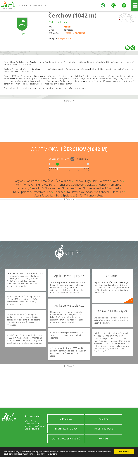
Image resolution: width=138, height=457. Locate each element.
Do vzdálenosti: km (59, 158)
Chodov (78, 181)
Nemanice (115, 184)
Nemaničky (22, 188)
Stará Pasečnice (44, 195)
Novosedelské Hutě (94, 188)
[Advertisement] (69, 122)
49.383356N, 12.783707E (74, 33)
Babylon (18, 181)
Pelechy (58, 192)
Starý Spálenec (65, 195)
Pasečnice (39, 192)
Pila (67, 192)
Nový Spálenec (22, 192)
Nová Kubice (52, 188)
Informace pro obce (65, 428)
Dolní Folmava (100, 181)
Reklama (103, 418)
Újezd (100, 195)
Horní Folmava (24, 184)
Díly (87, 181)
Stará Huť (117, 192)
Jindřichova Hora (45, 184)
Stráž (79, 195)
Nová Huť (37, 188)
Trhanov (89, 195)
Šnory (89, 192)
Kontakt (103, 438)
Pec (49, 192)
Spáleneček (102, 192)
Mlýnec (102, 184)
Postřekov (78, 192)
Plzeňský (67, 26)
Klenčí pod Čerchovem (71, 184)
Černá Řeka (46, 181)
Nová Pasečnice (71, 188)
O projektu (66, 418)
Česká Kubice (64, 181)
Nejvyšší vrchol (64, 38)
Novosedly (114, 188)
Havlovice (117, 181)
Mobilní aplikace (103, 428)
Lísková (91, 184)
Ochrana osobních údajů (66, 438)
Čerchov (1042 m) (72, 15)
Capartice (31, 181)
